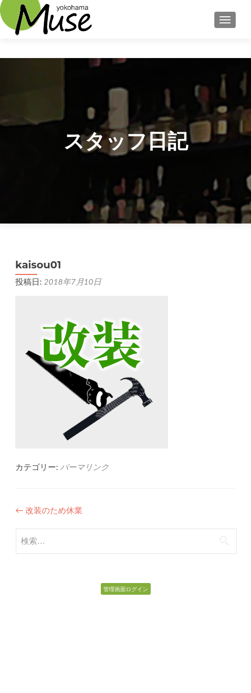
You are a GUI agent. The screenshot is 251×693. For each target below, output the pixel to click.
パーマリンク (84, 467)
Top (125, 52)
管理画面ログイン (125, 589)
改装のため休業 (48, 510)
